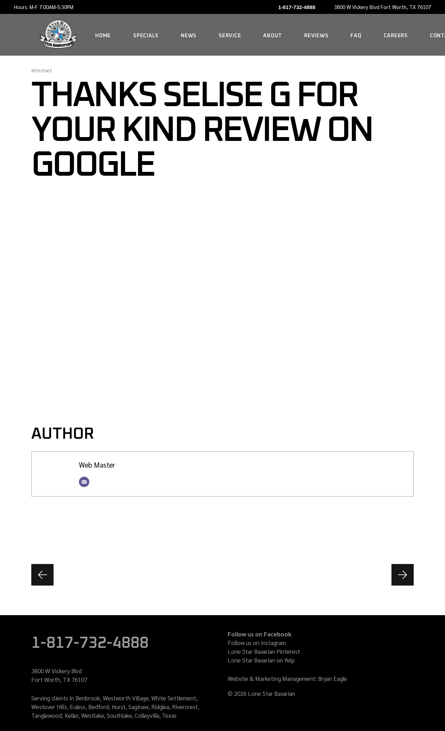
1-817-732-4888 (296, 7)
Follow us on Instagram (257, 642)
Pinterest (288, 651)
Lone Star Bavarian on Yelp (261, 660)
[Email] (84, 482)
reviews (41, 71)
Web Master (97, 464)
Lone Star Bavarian (251, 651)
